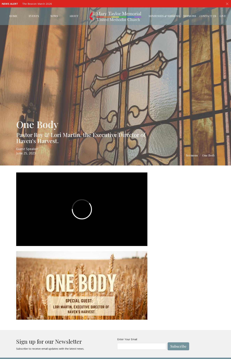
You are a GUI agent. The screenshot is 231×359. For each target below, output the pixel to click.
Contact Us (207, 16)
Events (34, 16)
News (54, 16)
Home (13, 16)
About (73, 16)
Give (223, 16)
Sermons (189, 16)
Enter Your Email (127, 339)
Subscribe (178, 346)
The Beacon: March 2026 (37, 3)
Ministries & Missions (164, 16)
